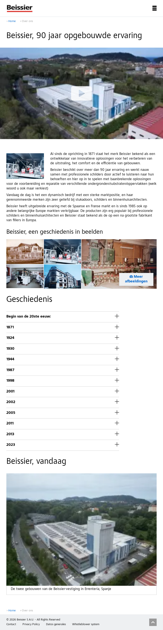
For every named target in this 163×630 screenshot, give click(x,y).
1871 (10, 327)
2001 (10, 392)
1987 (10, 370)
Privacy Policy (31, 624)
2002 (10, 402)
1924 (10, 338)
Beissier (19, 8)
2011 (10, 424)
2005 (10, 413)
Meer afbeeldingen (136, 279)
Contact (11, 624)
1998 (10, 381)
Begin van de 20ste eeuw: (28, 317)
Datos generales (56, 624)
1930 (10, 349)
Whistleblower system (85, 624)
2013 (10, 434)
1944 (10, 359)
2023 (10, 445)
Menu (154, 8)
